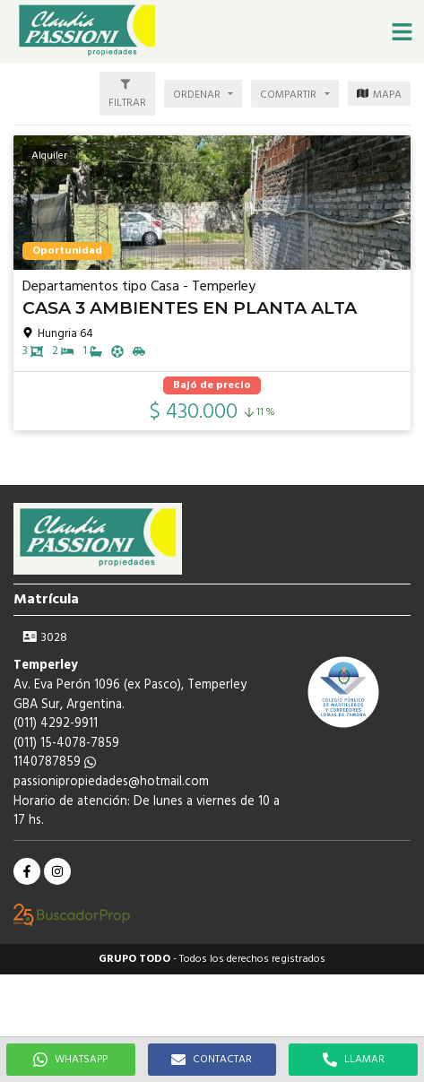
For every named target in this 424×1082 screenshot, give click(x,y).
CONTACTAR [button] (211, 1060)
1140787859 (54, 762)
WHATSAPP (70, 1060)
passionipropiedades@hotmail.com (111, 782)
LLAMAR (354, 1060)
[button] (402, 31)
